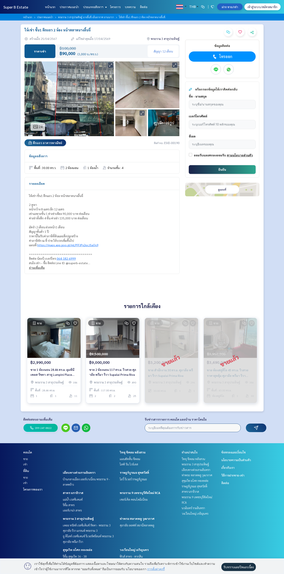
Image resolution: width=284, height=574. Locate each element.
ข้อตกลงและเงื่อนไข (233, 452)
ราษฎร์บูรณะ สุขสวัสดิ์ (134, 472)
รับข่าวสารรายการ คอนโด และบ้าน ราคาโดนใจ (176, 419)
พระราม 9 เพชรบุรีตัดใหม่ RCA (140, 493)
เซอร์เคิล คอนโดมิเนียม (134, 499)
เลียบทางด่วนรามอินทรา (79, 472)
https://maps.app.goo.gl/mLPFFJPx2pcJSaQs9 (67, 245)
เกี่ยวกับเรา (228, 467)
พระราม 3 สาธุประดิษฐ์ (78, 518)
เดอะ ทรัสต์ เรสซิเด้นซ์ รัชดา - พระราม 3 (87, 525)
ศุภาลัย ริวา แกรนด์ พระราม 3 (80, 530)
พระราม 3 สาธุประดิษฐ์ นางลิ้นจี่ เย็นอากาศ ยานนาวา (86, 17)
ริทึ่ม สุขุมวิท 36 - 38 (75, 556)
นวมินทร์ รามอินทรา (193, 508)
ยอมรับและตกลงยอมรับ (210, 155)
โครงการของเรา (32, 489)
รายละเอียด (37, 183)
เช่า (25, 464)
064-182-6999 (66, 258)
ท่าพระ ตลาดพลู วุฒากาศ (137, 518)
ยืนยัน (222, 169)
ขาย (25, 459)
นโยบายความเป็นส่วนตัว (236, 460)
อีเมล (192, 136)
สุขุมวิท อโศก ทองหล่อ (77, 550)
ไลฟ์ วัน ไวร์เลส (129, 464)
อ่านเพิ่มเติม (37, 268)
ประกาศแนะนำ (69, 7)
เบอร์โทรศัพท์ (198, 116)
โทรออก (222, 56)
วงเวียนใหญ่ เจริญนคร (134, 550)
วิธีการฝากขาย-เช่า (232, 475)
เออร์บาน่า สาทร (72, 510)
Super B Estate (15, 6)
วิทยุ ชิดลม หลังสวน (133, 452)
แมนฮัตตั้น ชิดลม (130, 459)
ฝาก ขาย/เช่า (230, 7)
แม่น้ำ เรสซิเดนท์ (73, 499)
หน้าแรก (50, 7)
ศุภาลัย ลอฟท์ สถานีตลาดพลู (137, 525)
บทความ (130, 7)
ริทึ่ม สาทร (69, 505)
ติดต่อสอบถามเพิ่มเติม (37, 419)
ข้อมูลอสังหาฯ (38, 156)
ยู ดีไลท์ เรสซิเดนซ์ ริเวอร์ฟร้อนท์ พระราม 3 (88, 536)
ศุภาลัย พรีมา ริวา (73, 541)
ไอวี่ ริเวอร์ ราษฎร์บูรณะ (133, 479)
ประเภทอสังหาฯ (94, 7)
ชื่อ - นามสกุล (198, 96)
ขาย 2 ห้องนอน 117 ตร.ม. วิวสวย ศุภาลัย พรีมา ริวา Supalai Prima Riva (112, 373)
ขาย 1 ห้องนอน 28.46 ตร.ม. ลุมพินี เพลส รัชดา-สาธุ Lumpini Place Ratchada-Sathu (52, 373)
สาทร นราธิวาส (73, 493)
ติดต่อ (143, 7)
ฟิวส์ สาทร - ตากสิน (131, 556)
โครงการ (115, 7)
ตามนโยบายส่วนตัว (240, 155)
